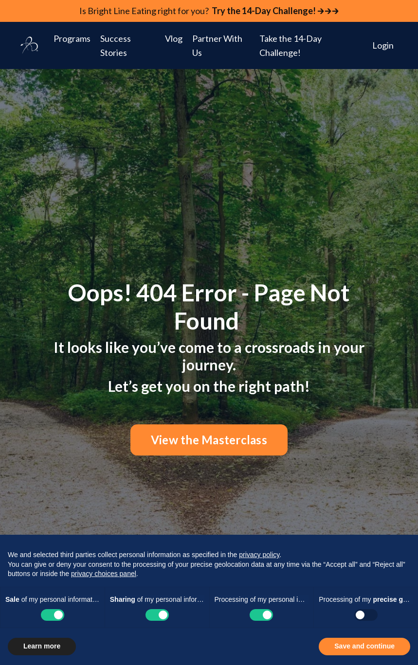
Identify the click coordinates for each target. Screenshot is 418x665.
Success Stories (115, 45)
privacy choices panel (103, 574)
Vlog (173, 38)
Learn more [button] (41, 646)
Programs (72, 38)
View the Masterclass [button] (209, 440)
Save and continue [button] (364, 646)
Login (383, 45)
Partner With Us (217, 45)
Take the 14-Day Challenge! (290, 45)
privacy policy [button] (259, 555)
